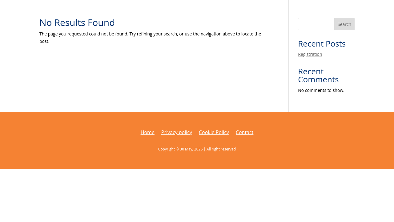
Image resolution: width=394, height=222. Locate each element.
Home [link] (148, 133)
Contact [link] (244, 133)
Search (344, 24)
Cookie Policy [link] (214, 133)
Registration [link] (310, 54)
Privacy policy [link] (176, 133)
